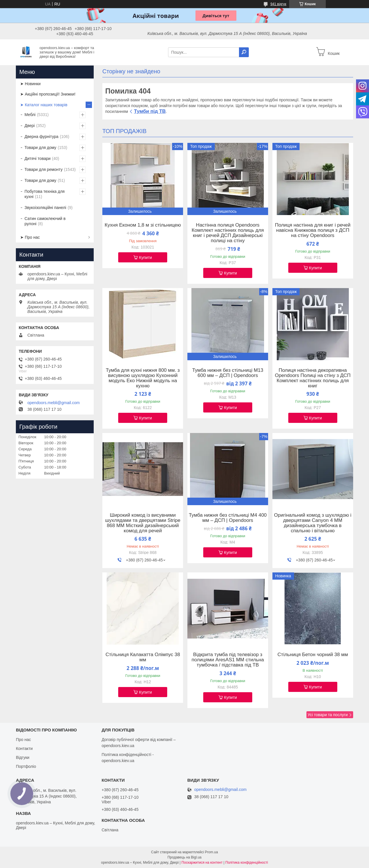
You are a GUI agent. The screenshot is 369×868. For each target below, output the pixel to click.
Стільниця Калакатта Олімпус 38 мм (143, 657)
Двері (30, 125)
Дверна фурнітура (42, 136)
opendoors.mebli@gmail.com (53, 402)
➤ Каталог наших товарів (43, 104)
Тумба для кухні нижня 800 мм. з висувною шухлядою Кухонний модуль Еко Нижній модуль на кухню (143, 378)
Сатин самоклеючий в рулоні (45, 221)
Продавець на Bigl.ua (184, 857)
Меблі (30, 114)
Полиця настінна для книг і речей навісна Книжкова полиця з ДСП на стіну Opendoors (313, 230)
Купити (145, 257)
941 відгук (278, 4)
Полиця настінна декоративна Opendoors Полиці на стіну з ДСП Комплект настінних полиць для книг (313, 378)
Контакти (24, 748)
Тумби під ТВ (150, 111)
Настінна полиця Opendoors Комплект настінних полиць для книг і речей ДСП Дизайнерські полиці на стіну (228, 233)
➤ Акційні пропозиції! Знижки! (48, 94)
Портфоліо (26, 766)
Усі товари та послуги (328, 714)
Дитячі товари (37, 158)
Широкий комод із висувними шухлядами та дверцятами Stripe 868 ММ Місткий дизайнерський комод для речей (142, 523)
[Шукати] (244, 52)
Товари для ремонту (44, 169)
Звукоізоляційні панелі (45, 207)
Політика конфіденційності (246, 862)
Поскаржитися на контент (202, 862)
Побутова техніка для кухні (45, 194)
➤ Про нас (30, 237)
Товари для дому (40, 147)
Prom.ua (211, 852)
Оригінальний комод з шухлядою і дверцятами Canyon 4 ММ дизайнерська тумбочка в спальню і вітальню (312, 523)
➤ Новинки (30, 83)
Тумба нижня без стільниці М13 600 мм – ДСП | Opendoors (227, 373)
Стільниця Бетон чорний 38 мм (313, 654)
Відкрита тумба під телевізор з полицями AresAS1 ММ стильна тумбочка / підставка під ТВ (228, 660)
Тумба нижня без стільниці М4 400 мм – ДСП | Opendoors (228, 518)
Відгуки (22, 757)
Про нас (23, 739)
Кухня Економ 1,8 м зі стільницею (143, 225)
